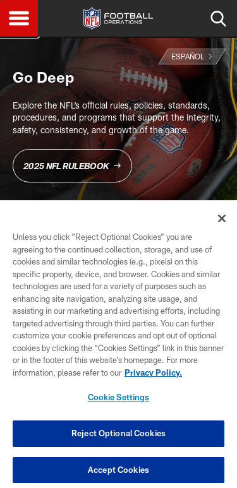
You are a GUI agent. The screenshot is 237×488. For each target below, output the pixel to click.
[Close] (222, 223)
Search (218, 18)
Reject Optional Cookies (118, 437)
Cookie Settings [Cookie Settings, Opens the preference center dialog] (119, 402)
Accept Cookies (118, 474)
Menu (19, 18)
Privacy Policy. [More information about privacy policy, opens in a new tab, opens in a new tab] (153, 377)
